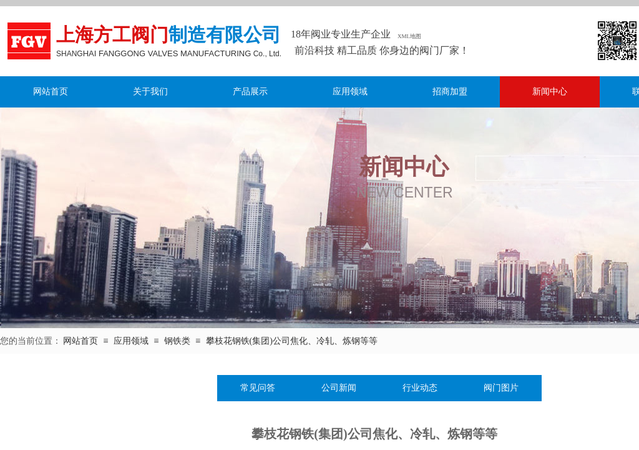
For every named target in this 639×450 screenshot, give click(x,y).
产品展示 (250, 91)
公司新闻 (338, 387)
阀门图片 (501, 387)
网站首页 (50, 91)
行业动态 (419, 387)
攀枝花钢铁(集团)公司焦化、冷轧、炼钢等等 (292, 341)
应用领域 (350, 91)
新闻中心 (549, 91)
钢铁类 (177, 341)
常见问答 (257, 387)
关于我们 (150, 91)
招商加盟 (449, 91)
